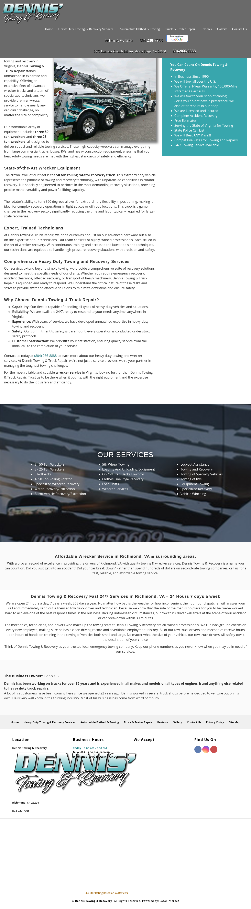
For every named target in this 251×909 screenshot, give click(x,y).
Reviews (206, 29)
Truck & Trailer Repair (180, 29)
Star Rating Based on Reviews (107, 893)
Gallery (222, 29)
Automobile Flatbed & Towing (140, 29)
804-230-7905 (151, 40)
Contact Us (239, 29)
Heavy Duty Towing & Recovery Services (85, 29)
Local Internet (169, 901)
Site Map (234, 722)
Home (49, 29)
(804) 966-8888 (45, 355)
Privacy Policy (215, 722)
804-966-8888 (184, 51)
